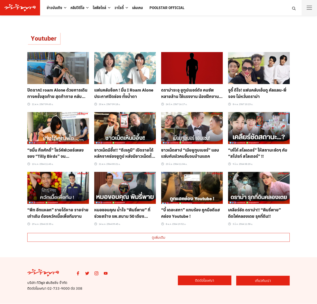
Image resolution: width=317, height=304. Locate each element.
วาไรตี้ (119, 7)
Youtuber (44, 38)
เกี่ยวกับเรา (268, 280)
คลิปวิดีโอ (77, 7)
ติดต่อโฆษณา (218, 280)
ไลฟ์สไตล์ (99, 7)
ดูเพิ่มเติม (158, 237)
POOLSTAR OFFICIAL (166, 7)
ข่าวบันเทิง (54, 7)
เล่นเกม (137, 7)
